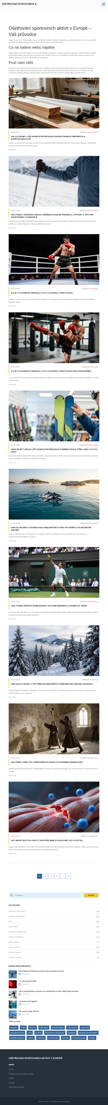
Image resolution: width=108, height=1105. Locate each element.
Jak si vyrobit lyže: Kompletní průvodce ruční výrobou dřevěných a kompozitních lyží (48, 137)
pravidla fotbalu (58, 1028)
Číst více (12, 150)
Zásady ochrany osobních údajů (21, 1074)
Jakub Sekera (93, 836)
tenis (30, 1033)
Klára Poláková (92, 523)
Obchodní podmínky (16, 1087)
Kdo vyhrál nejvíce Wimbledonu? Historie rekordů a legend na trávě (49, 606)
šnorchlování (53, 1038)
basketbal (71, 1033)
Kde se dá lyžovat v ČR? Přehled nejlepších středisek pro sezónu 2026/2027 (52, 684)
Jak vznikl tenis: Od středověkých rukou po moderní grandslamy (47, 762)
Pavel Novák (93, 367)
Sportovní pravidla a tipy (17, 916)
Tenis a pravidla (14, 947)
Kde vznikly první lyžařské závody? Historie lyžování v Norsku (41, 971)
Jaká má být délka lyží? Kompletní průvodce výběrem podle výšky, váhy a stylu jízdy (54, 450)
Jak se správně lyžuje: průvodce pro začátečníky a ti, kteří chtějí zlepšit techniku (48, 991)
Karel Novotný (93, 601)
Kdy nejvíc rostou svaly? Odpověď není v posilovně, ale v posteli (47, 840)
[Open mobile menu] (103, 4)
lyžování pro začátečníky (54, 1033)
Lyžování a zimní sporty (17, 911)
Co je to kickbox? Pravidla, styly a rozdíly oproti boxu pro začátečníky (51, 371)
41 (68, 876)
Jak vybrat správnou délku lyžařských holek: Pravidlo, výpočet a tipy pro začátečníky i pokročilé (52, 216)
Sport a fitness (14, 927)
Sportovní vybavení (15, 957)
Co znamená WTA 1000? (28, 981)
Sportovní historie (15, 952)
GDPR (11, 1078)
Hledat (91, 895)
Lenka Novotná (92, 132)
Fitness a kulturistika (16, 937)
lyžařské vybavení (17, 1038)
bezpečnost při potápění (88, 1033)
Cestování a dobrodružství (18, 932)
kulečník (65, 1038)
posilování (84, 1028)
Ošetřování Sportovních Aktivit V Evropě (21, 4)
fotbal (23, 1028)
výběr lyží (41, 1038)
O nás (11, 1069)
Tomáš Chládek (92, 445)
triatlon (30, 1038)
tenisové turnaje (79, 1038)
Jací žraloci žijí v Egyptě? (28, 1001)
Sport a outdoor (14, 942)
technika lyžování (17, 1033)
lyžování (32, 1028)
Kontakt (12, 1083)
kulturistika (44, 1028)
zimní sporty (72, 1028)
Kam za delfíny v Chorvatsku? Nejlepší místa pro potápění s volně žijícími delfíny (51, 528)
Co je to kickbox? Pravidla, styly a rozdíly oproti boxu (42, 293)
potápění (14, 1028)
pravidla (38, 1033)
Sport (10, 921)
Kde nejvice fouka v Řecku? (29, 1011)
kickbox (92, 1038)
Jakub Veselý (93, 289)
